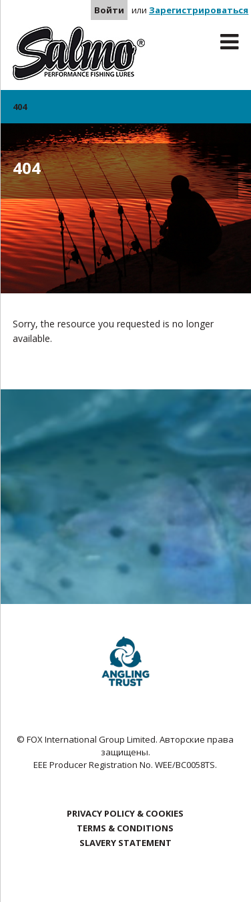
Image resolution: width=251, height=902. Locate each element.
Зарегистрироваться (198, 10)
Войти (109, 10)
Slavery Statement (125, 843)
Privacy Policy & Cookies (125, 813)
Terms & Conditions (125, 828)
